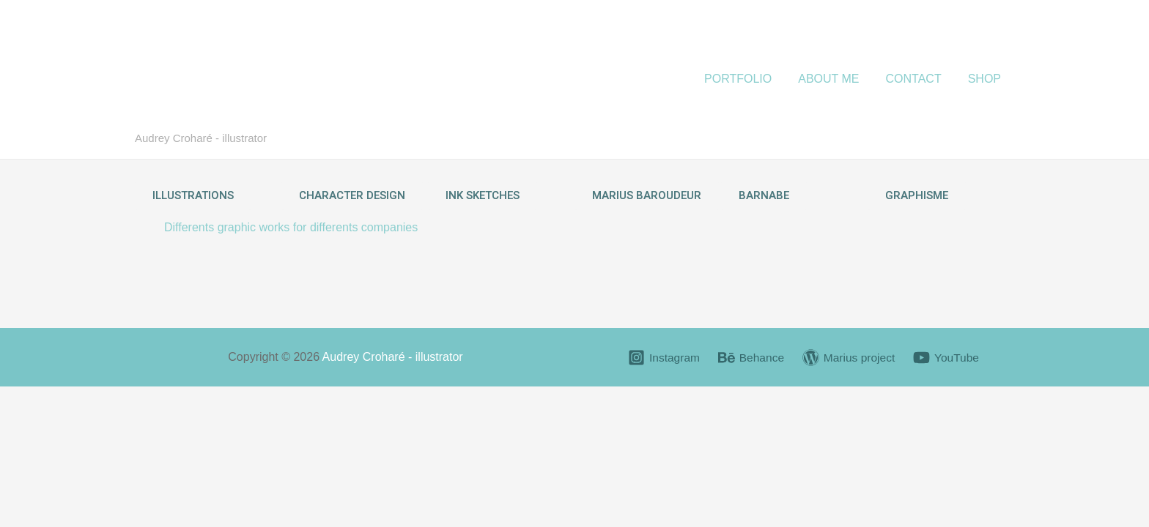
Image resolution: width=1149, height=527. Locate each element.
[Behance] (750, 357)
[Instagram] (661, 357)
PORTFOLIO (748, 78)
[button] (193, 196)
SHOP (985, 78)
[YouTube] (948, 357)
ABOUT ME (835, 78)
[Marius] (849, 357)
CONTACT (918, 78)
